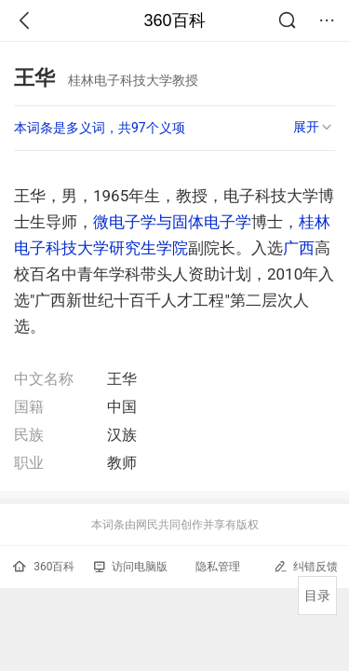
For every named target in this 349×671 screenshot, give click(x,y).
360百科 (174, 20)
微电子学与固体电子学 (172, 221)
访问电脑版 (131, 566)
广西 (299, 248)
